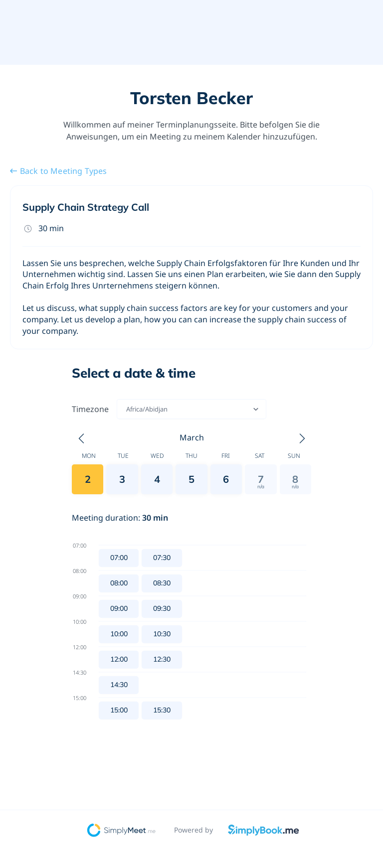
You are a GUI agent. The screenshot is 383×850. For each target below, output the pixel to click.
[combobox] (127, 409)
